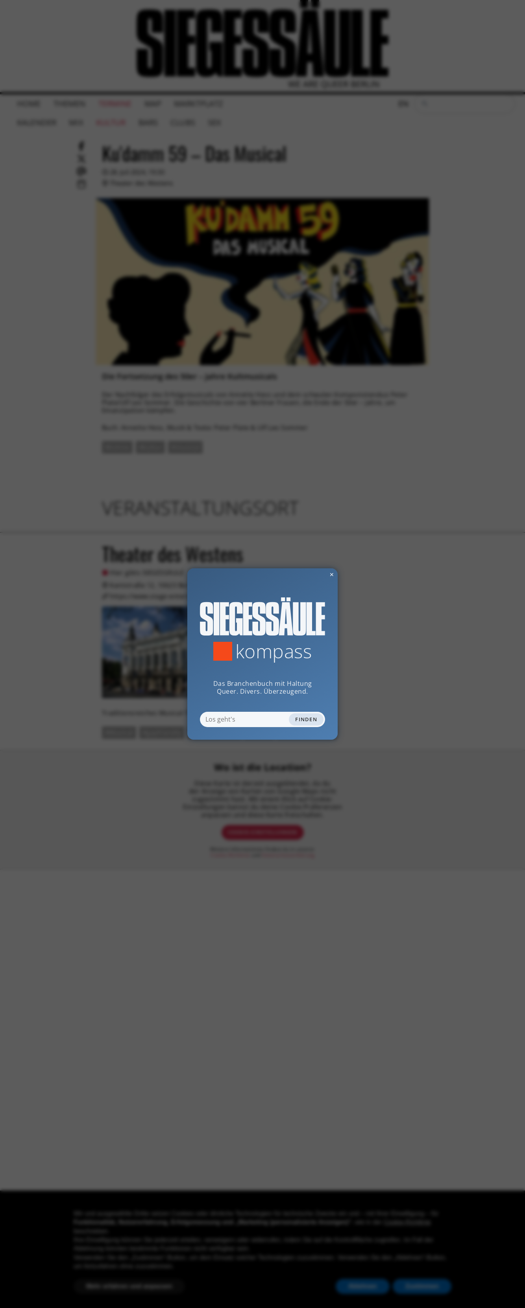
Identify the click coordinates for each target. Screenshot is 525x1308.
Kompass (273, 651)
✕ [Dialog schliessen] (312, 574)
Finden (306, 719)
